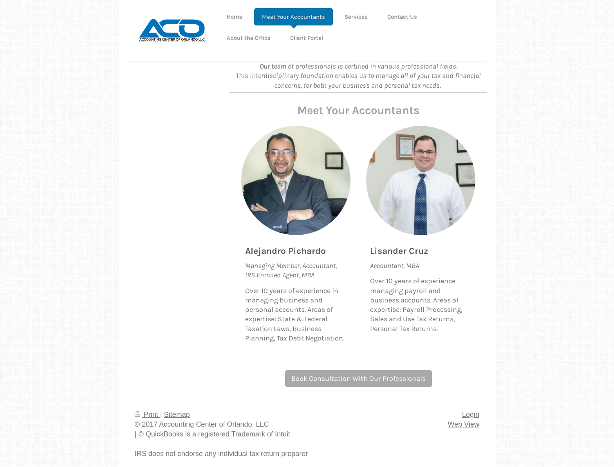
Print (147, 414)
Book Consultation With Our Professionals (358, 378)
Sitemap (177, 414)
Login (470, 414)
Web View (463, 424)
